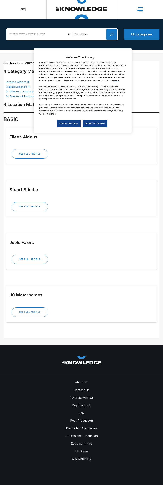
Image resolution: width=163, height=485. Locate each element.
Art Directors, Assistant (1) (21, 91)
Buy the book (81, 405)
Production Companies (81, 428)
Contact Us (81, 390)
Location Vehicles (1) (18, 81)
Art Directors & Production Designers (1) (29, 96)
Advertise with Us (82, 397)
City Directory (81, 459)
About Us (81, 382)
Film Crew (81, 451)
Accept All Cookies (95, 123)
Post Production (81, 420)
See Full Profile (29, 153)
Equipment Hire (81, 443)
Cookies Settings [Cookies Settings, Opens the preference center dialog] (68, 123)
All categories (142, 34)
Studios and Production (81, 436)
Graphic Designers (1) (18, 86)
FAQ (81, 413)
